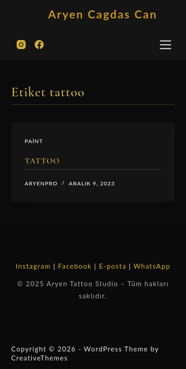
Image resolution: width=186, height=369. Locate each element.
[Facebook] (39, 44)
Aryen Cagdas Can (102, 14)
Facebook (75, 266)
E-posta (113, 266)
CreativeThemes (39, 358)
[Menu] (165, 44)
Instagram (33, 266)
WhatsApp (151, 266)
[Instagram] (21, 44)
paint (34, 141)
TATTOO (42, 161)
